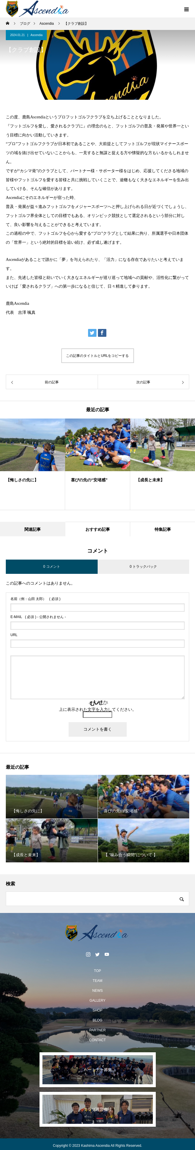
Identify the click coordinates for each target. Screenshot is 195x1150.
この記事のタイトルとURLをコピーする (97, 356)
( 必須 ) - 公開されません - (38, 617)
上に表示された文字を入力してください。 (97, 709)
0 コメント (51, 567)
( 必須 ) (35, 599)
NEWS (97, 991)
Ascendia (36, 35)
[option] (32, 464)
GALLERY (97, 1000)
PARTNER (97, 1030)
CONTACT (97, 1040)
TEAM (97, 981)
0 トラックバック (143, 567)
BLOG (97, 1020)
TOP (97, 971)
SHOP (97, 1010)
